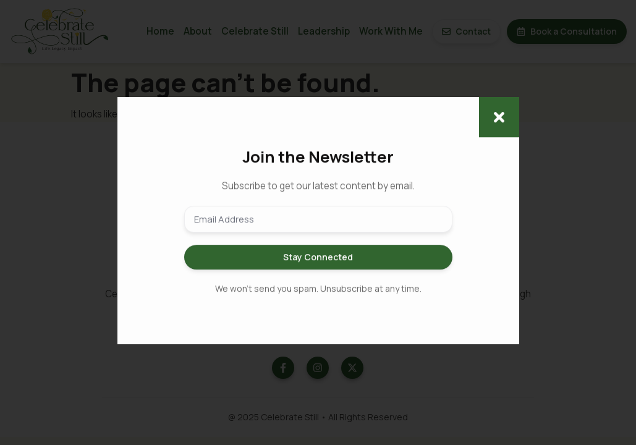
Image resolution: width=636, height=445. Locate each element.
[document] (318, 222)
